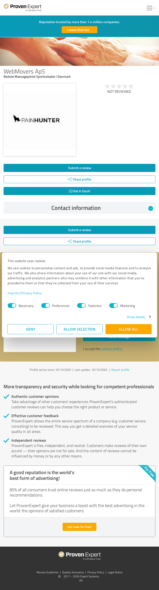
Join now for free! (79, 526)
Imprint (13, 293)
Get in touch (79, 191)
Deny (30, 329)
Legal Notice (115, 572)
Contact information (102, 208)
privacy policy (112, 348)
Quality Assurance (73, 572)
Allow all (128, 329)
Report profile (120, 369)
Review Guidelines (48, 572)
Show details (136, 317)
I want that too (78, 29)
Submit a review (79, 168)
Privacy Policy (31, 293)
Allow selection (79, 329)
